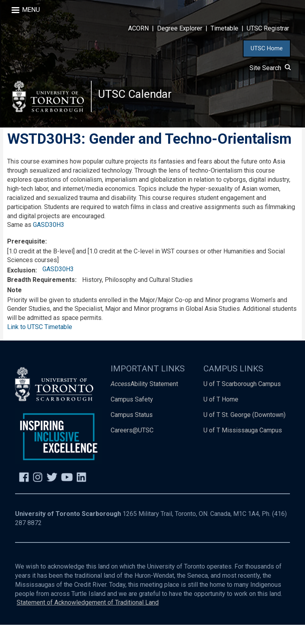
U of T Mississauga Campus (242, 431)
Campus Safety (132, 400)
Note (14, 291)
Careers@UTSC (132, 431)
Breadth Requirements (41, 281)
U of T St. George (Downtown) (244, 416)
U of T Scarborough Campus (242, 385)
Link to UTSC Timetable (39, 328)
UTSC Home (267, 48)
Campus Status (132, 416)
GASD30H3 (48, 226)
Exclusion (21, 271)
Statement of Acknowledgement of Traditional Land (88, 604)
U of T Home (220, 400)
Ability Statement (144, 385)
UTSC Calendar (135, 94)
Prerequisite (26, 242)
